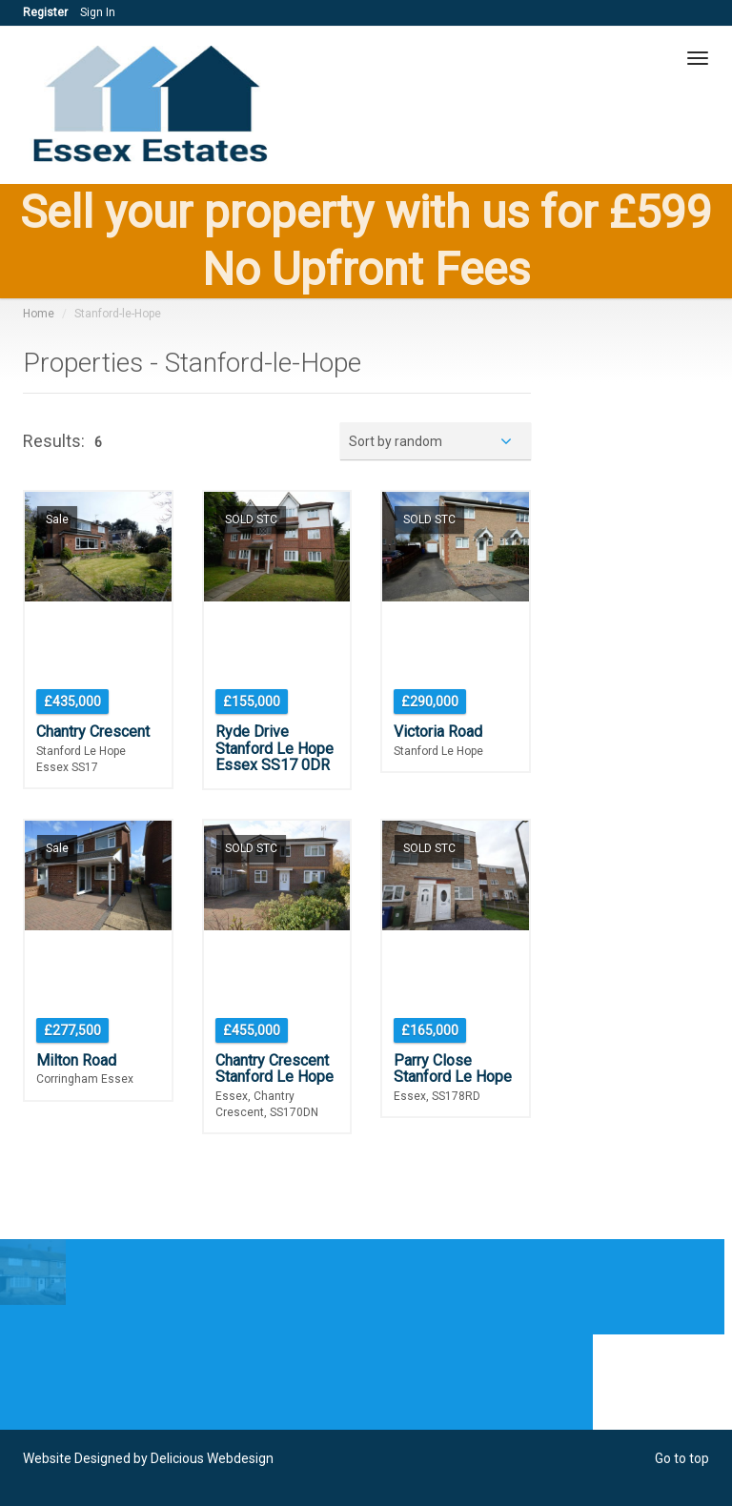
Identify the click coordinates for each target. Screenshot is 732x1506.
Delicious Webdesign (212, 1458)
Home (38, 313)
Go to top (682, 1458)
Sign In (97, 12)
